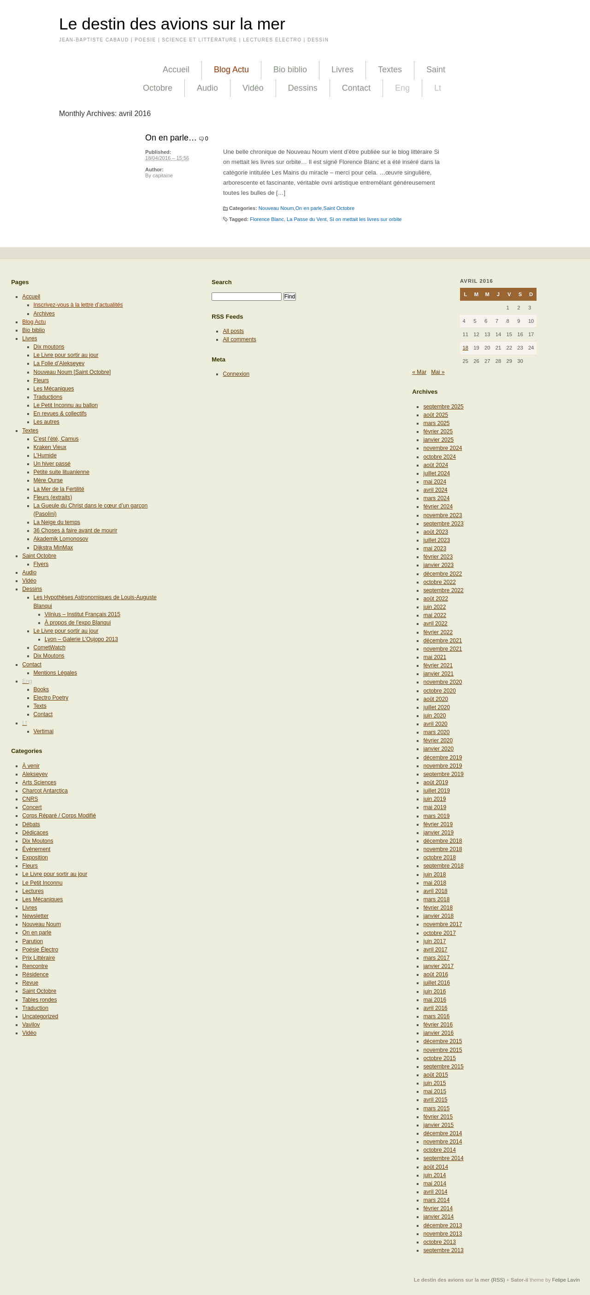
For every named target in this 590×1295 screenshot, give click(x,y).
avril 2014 (435, 1192)
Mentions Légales (55, 673)
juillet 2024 (436, 473)
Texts (40, 706)
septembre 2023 (443, 523)
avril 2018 (435, 891)
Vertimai (44, 731)
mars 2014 (436, 1200)
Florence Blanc (267, 219)
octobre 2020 (439, 691)
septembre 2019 (443, 774)
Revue (30, 983)
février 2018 (438, 907)
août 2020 (435, 699)
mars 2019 (436, 816)
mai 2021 (434, 657)
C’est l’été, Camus (56, 439)
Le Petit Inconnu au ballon (66, 405)
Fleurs (41, 380)
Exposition (35, 857)
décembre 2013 (442, 1225)
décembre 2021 (442, 640)
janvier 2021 (438, 674)
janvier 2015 (438, 1125)
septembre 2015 (443, 1066)
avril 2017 (435, 949)
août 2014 (435, 1167)
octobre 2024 (439, 457)
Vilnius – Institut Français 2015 (82, 614)
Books (41, 689)
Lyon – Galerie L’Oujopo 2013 (81, 639)
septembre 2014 (443, 1158)
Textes (390, 69)
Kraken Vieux (50, 447)
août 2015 (435, 1075)
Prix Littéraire (38, 958)
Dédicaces (35, 832)
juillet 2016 (436, 983)
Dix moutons (49, 347)
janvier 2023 (438, 565)
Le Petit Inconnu (42, 883)
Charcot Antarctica (45, 791)
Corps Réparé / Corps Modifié (59, 815)
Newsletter (35, 916)
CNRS (30, 799)
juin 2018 (434, 874)
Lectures (32, 891)
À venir (31, 766)
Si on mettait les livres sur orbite (366, 219)
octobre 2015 (439, 1058)
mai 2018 (434, 883)
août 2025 (435, 415)
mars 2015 (436, 1108)
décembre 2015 (442, 1041)
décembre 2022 (442, 574)
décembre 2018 (442, 841)
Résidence (35, 974)
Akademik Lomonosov (61, 539)
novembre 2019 (442, 766)
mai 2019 (434, 807)
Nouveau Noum (276, 208)
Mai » (438, 372)
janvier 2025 (438, 440)
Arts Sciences (39, 782)
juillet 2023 (436, 540)
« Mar (419, 372)
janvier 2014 (438, 1216)
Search (222, 282)
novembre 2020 (442, 682)
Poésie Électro (40, 949)
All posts (233, 331)
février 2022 (438, 632)
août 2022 (435, 598)
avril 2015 (435, 1100)
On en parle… (171, 137)
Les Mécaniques (54, 388)
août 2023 (435, 532)
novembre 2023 (442, 515)
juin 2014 (434, 1175)
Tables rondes (39, 1000)
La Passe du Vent (307, 219)
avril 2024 (435, 490)
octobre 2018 (439, 857)
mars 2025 (436, 423)
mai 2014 (434, 1183)
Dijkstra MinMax (53, 547)
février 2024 (438, 506)
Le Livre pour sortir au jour (66, 355)
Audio (207, 88)
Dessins (303, 88)
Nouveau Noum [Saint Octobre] (72, 372)
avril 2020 (435, 724)
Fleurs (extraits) (53, 497)
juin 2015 (434, 1083)
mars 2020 (436, 732)
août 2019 (435, 782)
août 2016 (435, 974)
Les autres (46, 422)
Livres (342, 69)
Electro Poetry (51, 697)
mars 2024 (436, 498)
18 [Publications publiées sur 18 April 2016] (466, 347)
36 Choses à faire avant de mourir (76, 530)
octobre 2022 (439, 582)
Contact (356, 88)
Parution (32, 941)
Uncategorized (40, 1016)
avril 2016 (435, 1008)
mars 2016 (436, 1016)
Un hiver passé (52, 464)
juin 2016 (434, 991)
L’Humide (45, 455)
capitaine (163, 175)
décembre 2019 (442, 757)
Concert (31, 807)
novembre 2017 (442, 924)
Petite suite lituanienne (62, 472)
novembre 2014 (442, 1141)
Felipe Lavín (566, 1280)
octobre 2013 (439, 1242)
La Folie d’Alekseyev (59, 363)
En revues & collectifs (60, 413)
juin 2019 (434, 799)
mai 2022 (434, 615)
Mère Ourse (48, 480)
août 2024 (435, 465)
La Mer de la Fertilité (59, 489)
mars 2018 (436, 899)
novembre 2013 (442, 1234)
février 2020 (438, 740)
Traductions (48, 397)
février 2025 (438, 431)
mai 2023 (434, 548)
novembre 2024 (442, 448)
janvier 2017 (438, 966)
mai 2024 (434, 481)
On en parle (308, 208)
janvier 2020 (438, 749)
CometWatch (49, 647)
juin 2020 (434, 715)
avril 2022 (435, 623)
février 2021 (438, 665)
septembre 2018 (443, 866)
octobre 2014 (439, 1150)
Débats (31, 824)
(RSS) (498, 1280)
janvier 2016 (438, 1033)
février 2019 (438, 824)
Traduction (35, 1008)
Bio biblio (290, 69)
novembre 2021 (442, 649)
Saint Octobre (339, 208)
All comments (239, 339)
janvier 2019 (438, 832)
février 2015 (438, 1117)
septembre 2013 (443, 1250)
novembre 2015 (442, 1050)
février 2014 (438, 1208)
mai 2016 (434, 1000)
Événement (36, 849)
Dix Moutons (49, 656)
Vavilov (31, 1024)
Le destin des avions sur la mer (172, 24)
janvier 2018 (438, 916)
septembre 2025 (443, 406)
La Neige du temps (57, 522)
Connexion (236, 374)
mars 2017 (436, 958)
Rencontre (35, 966)
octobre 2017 (439, 933)
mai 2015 (434, 1091)
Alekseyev (34, 774)
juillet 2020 (436, 707)
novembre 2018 (442, 849)
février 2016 (438, 1024)
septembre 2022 (443, 590)
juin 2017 (434, 941)
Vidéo (253, 88)
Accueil (176, 69)
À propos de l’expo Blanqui (78, 622)
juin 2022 (434, 607)
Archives (44, 313)
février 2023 (438, 557)
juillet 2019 (436, 791)
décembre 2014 (442, 1133)
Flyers (41, 564)
